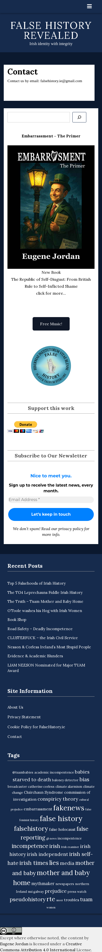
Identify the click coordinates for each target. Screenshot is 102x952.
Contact (14, 736)
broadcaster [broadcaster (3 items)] (17, 786)
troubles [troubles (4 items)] (71, 899)
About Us (15, 707)
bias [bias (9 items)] (84, 779)
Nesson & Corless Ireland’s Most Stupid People (49, 647)
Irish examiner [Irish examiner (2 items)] (70, 847)
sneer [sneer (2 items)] (59, 900)
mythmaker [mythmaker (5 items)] (42, 883)
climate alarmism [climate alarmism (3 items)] (68, 786)
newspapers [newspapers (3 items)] (64, 884)
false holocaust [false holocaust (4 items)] (62, 829)
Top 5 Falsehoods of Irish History (36, 583)
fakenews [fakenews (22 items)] (68, 807)
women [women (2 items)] (51, 907)
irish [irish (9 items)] (54, 846)
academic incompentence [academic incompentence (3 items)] (54, 772)
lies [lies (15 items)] (54, 863)
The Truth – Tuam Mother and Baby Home (45, 601)
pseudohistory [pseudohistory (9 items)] (28, 899)
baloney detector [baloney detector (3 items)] (65, 780)
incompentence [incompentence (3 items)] (69, 838)
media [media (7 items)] (67, 863)
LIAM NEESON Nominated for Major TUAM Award (46, 668)
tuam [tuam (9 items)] (86, 899)
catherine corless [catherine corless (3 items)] (41, 786)
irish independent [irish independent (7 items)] (47, 854)
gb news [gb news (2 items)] (51, 838)
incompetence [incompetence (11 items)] (30, 845)
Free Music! (51, 323)
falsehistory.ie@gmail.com (61, 81)
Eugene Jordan (14, 943)
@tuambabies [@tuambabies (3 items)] (22, 772)
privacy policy (70, 528)
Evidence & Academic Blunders (35, 656)
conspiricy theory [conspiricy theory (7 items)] (58, 799)
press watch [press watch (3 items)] (77, 892)
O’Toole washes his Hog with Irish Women (44, 610)
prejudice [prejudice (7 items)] (56, 891)
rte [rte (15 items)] (51, 899)
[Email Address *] (51, 500)
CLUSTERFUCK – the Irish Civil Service (42, 637)
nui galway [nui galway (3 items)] (36, 892)
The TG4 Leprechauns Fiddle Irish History (45, 592)
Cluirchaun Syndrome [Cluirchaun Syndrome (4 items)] (43, 792)
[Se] (79, 117)
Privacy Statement (24, 717)
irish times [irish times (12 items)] (33, 862)
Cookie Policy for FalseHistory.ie (36, 727)
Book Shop (16, 619)
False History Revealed (51, 30)
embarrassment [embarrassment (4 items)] (38, 809)
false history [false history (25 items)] (61, 818)
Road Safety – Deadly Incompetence (40, 628)
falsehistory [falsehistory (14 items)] (31, 829)
